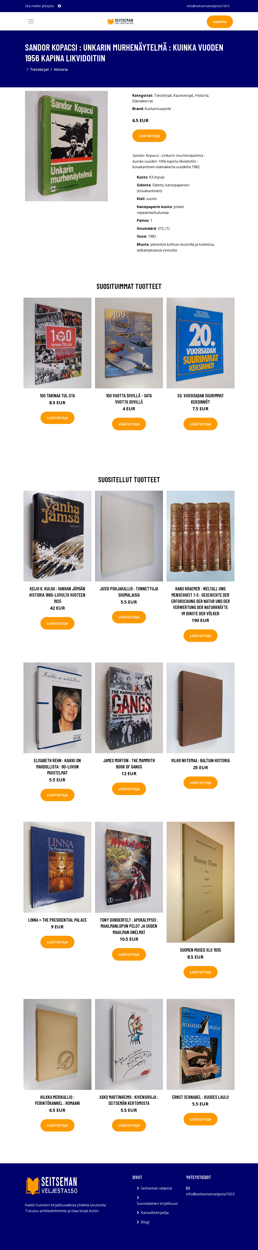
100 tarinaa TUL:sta (57, 395)
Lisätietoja (149, 135)
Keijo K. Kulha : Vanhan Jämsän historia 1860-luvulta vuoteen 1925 (57, 595)
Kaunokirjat (183, 95)
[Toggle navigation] (31, 21)
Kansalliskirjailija (155, 1212)
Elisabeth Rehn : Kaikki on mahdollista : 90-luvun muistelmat (57, 766)
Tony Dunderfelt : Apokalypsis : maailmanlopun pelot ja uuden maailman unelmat (129, 926)
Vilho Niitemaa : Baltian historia (200, 760)
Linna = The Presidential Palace (57, 920)
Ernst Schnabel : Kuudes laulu (200, 1097)
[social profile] (59, 6)
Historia (61, 69)
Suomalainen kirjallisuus (157, 1203)
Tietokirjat (39, 69)
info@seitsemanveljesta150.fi (208, 6)
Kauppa (219, 21)
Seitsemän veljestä (156, 1188)
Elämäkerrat (142, 101)
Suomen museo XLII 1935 (200, 950)
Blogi (145, 1222)
